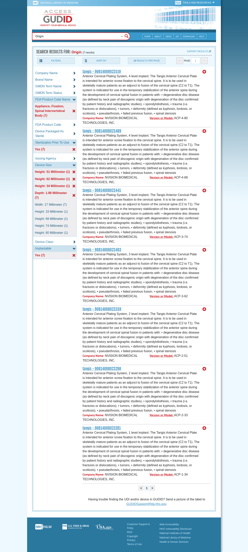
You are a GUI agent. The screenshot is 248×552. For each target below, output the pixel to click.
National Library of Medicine (59, 3)
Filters (56, 60)
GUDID (58, 17)
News (168, 36)
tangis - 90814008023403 (102, 249)
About (158, 36)
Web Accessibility (169, 524)
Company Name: (93, 118)
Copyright (132, 536)
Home (147, 36)
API (177, 36)
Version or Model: (161, 118)
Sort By (101, 60)
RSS (129, 532)
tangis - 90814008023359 (102, 309)
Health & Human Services (173, 541)
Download (189, 36)
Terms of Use (134, 544)
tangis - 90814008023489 (102, 131)
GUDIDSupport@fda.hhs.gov (146, 504)
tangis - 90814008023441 (102, 190)
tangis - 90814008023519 (102, 71)
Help (201, 36)
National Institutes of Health (174, 533)
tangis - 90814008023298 (102, 368)
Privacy (131, 540)
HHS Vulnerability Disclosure (175, 528)
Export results (197, 51)
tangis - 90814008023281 (102, 428)
